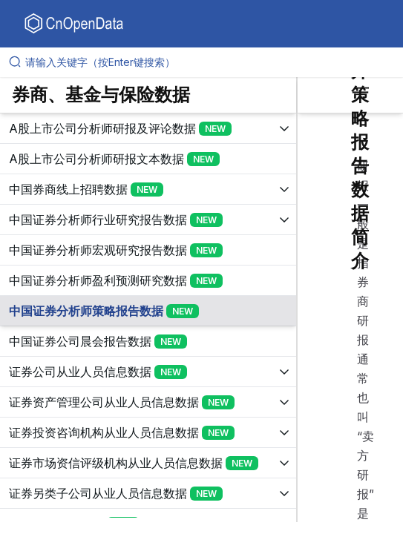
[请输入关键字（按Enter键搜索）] (207, 62)
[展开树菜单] (148, 128)
